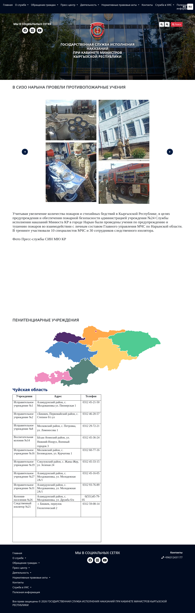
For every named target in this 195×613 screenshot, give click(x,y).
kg (184, 6)
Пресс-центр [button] (68, 5)
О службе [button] (21, 5)
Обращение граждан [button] (43, 5)
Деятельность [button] (88, 5)
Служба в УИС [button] (163, 5)
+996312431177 (172, 557)
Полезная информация (26, 592)
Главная (8, 5)
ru (190, 6)
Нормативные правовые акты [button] (119, 5)
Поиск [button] (176, 24)
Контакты (147, 5)
